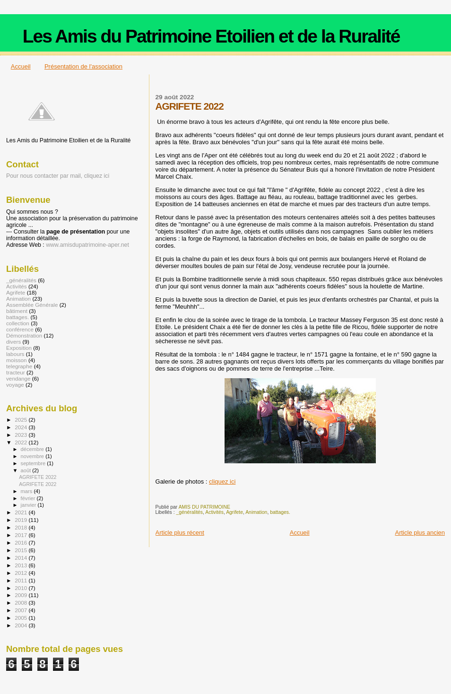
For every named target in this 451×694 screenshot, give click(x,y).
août (27, 470)
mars (27, 491)
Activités (214, 512)
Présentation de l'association (83, 66)
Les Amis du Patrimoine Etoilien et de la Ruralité (211, 36)
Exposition (19, 348)
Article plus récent (180, 532)
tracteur (15, 372)
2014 (21, 558)
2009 (21, 595)
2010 (21, 588)
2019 (21, 520)
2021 (21, 512)
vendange (18, 378)
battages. (280, 512)
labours (15, 354)
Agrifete (234, 512)
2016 (21, 542)
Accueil (21, 66)
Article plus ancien (420, 532)
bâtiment (16, 311)
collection (17, 323)
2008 (21, 602)
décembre (33, 449)
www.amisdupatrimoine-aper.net (87, 245)
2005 (21, 618)
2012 (21, 573)
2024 (21, 427)
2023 (21, 435)
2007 (21, 610)
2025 (21, 419)
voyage (15, 385)
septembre (34, 463)
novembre (33, 456)
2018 (21, 527)
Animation (256, 512)
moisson (16, 360)
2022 (21, 442)
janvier (29, 505)
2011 (21, 580)
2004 (21, 625)
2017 (21, 535)
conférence (20, 329)
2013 (21, 565)
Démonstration (24, 335)
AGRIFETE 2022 (37, 477)
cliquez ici (222, 481)
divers (13, 341)
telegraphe (19, 366)
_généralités (189, 512)
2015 (21, 550)
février (29, 498)
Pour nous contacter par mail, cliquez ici (57, 176)
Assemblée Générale (32, 305)
